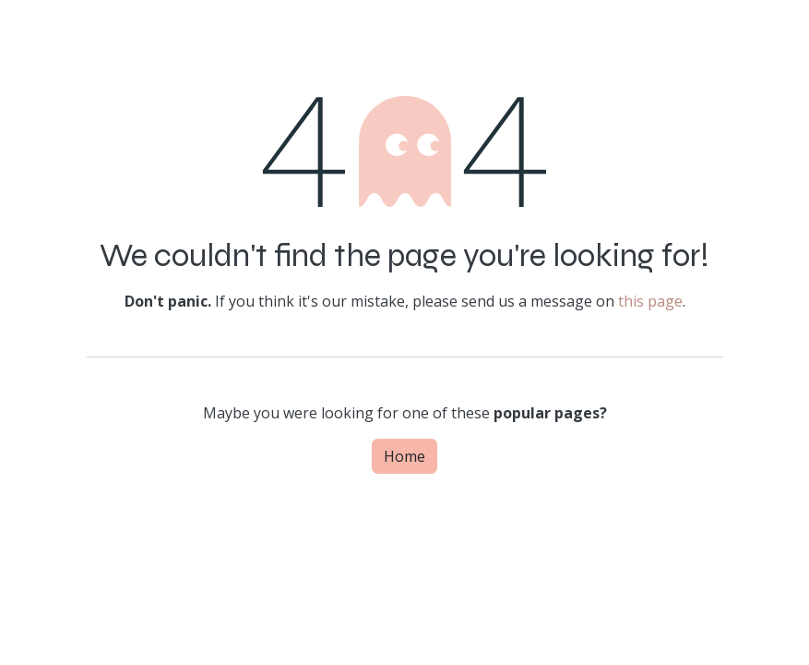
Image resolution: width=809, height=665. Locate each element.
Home (404, 456)
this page (650, 301)
